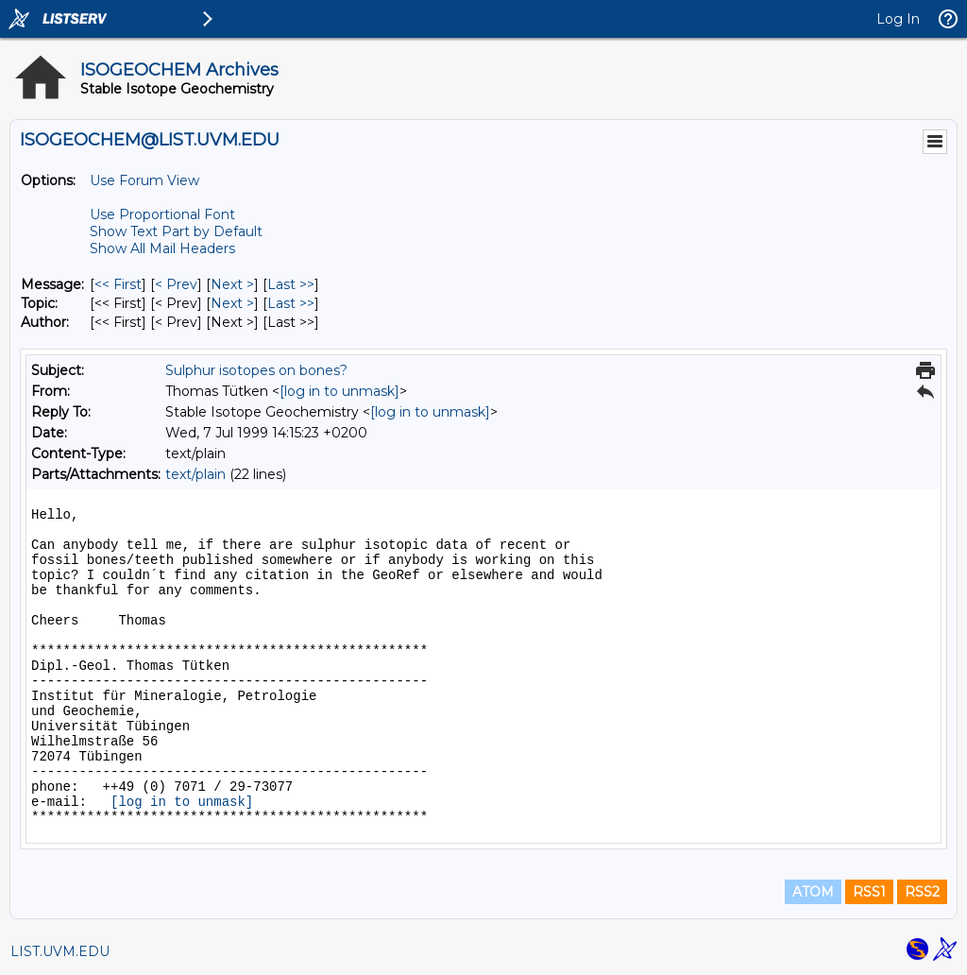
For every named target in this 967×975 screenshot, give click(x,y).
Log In (898, 18)
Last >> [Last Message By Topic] (290, 303)
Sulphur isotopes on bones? (256, 370)
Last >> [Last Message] (290, 284)
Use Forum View (144, 180)
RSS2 (922, 891)
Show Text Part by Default (176, 231)
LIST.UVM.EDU (60, 951)
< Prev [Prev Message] (176, 284)
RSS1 (869, 891)
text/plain (195, 474)
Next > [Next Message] (232, 284)
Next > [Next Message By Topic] (232, 303)
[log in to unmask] (339, 391)
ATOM (813, 891)
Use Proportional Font (162, 214)
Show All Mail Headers (162, 248)
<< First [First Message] (118, 284)
